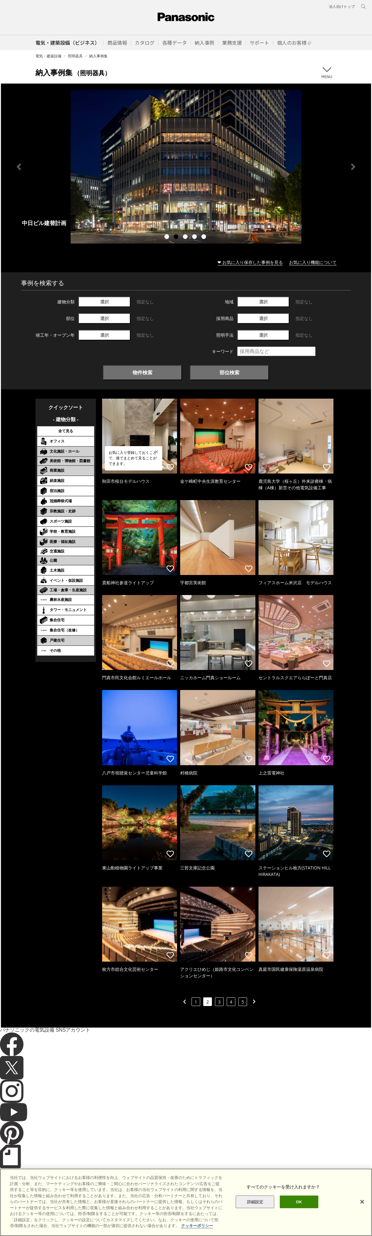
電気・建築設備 (48, 56)
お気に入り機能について (313, 262)
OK (299, 1201)
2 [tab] (177, 237)
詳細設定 (255, 1201)
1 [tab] (167, 237)
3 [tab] (186, 237)
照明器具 (75, 56)
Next (353, 167)
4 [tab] (195, 237)
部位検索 (229, 372)
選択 (104, 302)
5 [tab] (204, 237)
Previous (19, 167)
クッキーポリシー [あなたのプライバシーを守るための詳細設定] (197, 1225)
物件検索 (142, 372)
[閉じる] (362, 1202)
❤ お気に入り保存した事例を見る (250, 262)
